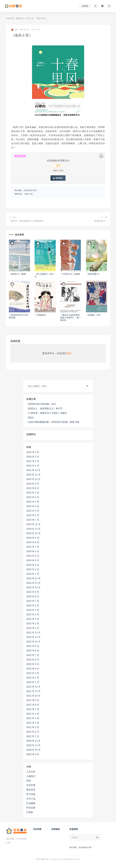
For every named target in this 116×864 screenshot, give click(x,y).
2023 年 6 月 (32, 605)
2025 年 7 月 (32, 492)
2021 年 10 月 (33, 695)
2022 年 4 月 (32, 668)
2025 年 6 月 (32, 497)
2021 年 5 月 (32, 718)
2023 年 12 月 (33, 578)
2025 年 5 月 (32, 501)
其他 (28, 780)
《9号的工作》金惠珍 (70, 274)
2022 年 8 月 (32, 650)
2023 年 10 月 (33, 587)
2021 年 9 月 (32, 700)
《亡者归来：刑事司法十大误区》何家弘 (46, 413)
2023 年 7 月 (32, 601)
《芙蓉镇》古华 (93, 315)
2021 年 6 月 (32, 713)
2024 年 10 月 (33, 533)
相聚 (14, 30)
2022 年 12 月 (33, 632)
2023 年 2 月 (32, 623)
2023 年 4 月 (32, 614)
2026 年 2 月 (32, 461)
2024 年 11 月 (33, 528)
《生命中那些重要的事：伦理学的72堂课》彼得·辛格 (52, 422)
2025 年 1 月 (32, 519)
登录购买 (58, 178)
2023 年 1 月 (32, 628)
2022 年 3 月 (32, 673)
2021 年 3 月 (32, 727)
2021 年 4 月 (32, 722)
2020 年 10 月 (33, 749)
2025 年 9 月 (32, 483)
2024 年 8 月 (32, 542)
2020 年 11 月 (33, 745)
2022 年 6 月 (32, 659)
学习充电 (30, 794)
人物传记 (30, 776)
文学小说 (29, 18)
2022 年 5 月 (32, 664)
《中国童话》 (41, 315)
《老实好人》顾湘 (17, 274)
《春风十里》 (28, 194)
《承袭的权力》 (99, 221)
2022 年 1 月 (32, 682)
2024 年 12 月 (33, 524)
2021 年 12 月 (33, 686)
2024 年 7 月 (32, 546)
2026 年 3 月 (32, 456)
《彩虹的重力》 (93, 274)
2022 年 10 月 (33, 641)
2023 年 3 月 (32, 619)
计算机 (29, 812)
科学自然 (30, 807)
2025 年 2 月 (32, 515)
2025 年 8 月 (32, 488)
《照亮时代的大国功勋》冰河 (41, 404)
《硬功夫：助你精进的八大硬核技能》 (27, 221)
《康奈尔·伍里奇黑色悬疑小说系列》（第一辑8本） (70, 317)
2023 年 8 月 (32, 596)
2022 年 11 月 (33, 637)
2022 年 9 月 (32, 646)
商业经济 (30, 789)
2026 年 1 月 (32, 465)
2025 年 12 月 (33, 470)
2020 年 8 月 (32, 754)
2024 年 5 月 (32, 555)
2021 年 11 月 (33, 691)
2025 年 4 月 (32, 506)
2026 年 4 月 (32, 452)
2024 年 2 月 (32, 569)
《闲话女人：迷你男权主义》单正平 (44, 408)
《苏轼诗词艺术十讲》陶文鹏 (19, 316)
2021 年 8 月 (32, 704)
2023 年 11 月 (33, 582)
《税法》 (30, 417)
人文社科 (30, 771)
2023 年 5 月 (32, 610)
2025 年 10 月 (33, 479)
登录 (68, 353)
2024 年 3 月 (32, 564)
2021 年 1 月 (32, 736)
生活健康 (30, 803)
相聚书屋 (20, 18)
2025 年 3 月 (32, 510)
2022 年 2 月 (32, 677)
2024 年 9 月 (32, 537)
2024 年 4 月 (32, 560)
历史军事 (30, 785)
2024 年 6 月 (32, 551)
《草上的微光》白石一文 (45, 275)
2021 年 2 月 (32, 731)
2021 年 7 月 (32, 709)
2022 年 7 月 (32, 655)
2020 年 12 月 (33, 740)
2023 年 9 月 (32, 591)
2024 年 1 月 (32, 573)
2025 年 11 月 (33, 474)
